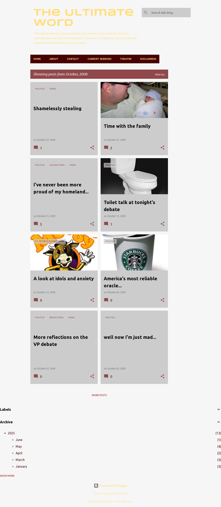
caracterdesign (120, 493)
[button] (92, 148)
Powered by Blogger (110, 485)
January (21, 466)
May (19, 446)
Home (37, 59)
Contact (73, 59)
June (19, 440)
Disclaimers (148, 59)
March (20, 460)
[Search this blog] (170, 12)
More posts (99, 395)
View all (160, 74)
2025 (11, 433)
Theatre (126, 59)
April (19, 453)
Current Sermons (99, 59)
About (54, 59)
